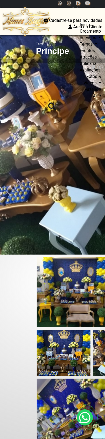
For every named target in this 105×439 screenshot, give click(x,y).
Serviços (88, 37)
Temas (87, 44)
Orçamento (90, 31)
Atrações (88, 57)
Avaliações (90, 70)
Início (85, 24)
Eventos (87, 50)
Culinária (88, 63)
